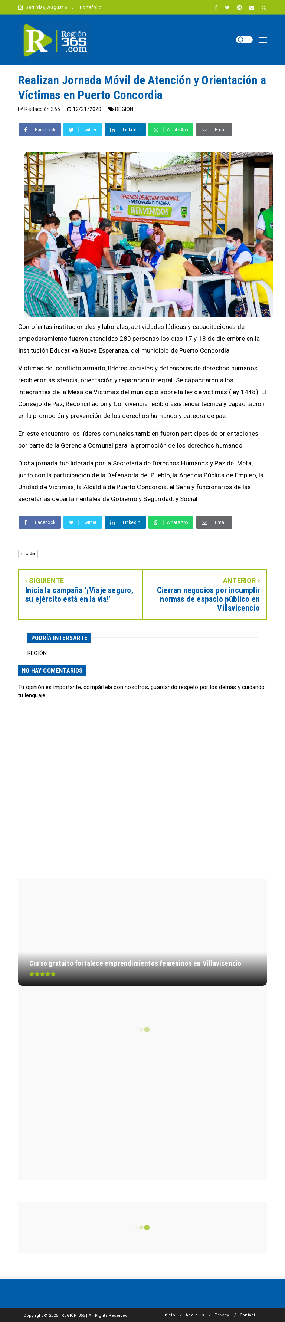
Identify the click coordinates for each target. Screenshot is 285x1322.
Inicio (169, 1315)
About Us (195, 1315)
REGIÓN (124, 109)
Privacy (221, 1315)
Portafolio (91, 7)
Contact (247, 1315)
